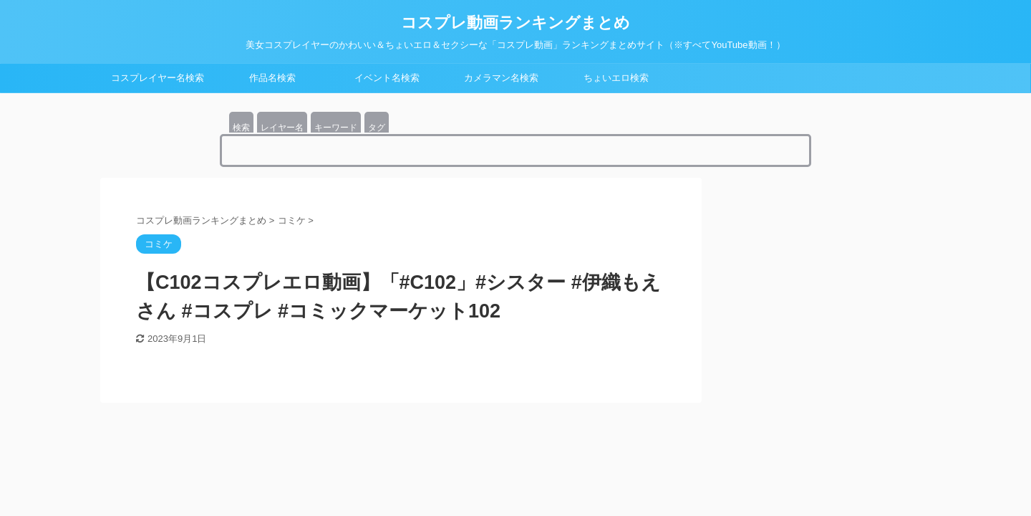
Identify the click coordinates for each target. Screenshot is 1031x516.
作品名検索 (272, 77)
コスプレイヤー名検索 (157, 77)
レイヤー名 (282, 128)
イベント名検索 (387, 77)
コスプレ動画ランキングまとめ (515, 23)
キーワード (335, 128)
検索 (241, 128)
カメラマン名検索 (501, 77)
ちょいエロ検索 (616, 77)
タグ (376, 128)
